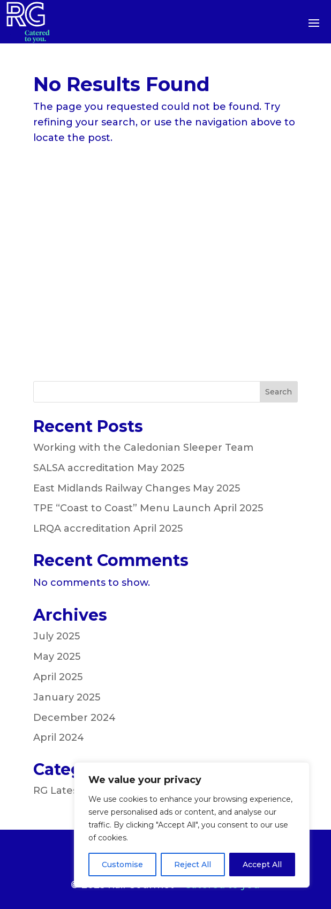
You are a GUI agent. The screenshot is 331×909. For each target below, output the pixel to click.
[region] (192, 825)
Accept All (262, 864)
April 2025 (57, 677)
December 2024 (74, 718)
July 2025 (56, 636)
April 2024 (58, 737)
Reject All (192, 864)
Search (278, 392)
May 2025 (56, 656)
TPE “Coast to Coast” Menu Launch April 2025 (148, 508)
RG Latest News (72, 790)
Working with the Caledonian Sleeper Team (143, 447)
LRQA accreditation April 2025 (108, 528)
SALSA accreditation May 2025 (108, 468)
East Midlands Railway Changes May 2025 (136, 488)
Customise (122, 864)
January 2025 (66, 697)
